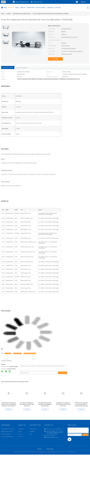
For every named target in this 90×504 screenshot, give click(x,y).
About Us (23, 7)
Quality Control (41, 7)
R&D (31, 434)
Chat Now (58, 7)
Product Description (21, 67)
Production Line (33, 429)
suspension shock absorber (29, 353)
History (20, 431)
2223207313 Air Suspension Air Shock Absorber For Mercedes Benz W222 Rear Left (81, 405)
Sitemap (39, 448)
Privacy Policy (49, 448)
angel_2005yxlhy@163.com (22, 2)
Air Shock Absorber (18, 353)
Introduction (21, 429)
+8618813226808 (13, 366)
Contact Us (50, 7)
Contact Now (63, 372)
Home (4, 7)
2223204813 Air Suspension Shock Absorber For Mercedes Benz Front (63, 404)
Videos (17, 7)
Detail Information (8, 67)
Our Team (20, 436)
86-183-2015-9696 (37, 1)
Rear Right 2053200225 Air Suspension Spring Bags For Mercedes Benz (45, 404)
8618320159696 (11, 369)
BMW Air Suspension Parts (7, 431)
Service (20, 434)
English (84, 2)
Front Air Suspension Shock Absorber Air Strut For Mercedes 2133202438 (50, 13)
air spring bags (8, 353)
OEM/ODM (32, 431)
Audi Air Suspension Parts (7, 436)
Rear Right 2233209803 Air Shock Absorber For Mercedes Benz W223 (27, 404)
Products (11, 7)
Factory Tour (31, 7)
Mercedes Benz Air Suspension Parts (9, 429)
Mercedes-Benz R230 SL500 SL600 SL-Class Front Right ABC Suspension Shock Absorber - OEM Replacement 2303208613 (8, 406)
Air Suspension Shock (6, 434)
